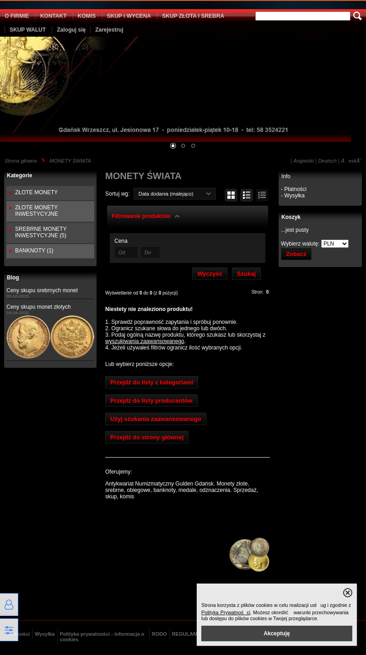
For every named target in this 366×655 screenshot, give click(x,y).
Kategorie (19, 175)
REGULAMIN (187, 634)
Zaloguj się (71, 30)
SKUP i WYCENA (129, 16)
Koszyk (291, 217)
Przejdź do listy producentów (151, 400)
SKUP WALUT (28, 30)
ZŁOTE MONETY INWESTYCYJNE (36, 210)
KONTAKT (53, 16)
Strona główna (21, 161)
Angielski (304, 161)
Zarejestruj (109, 30)
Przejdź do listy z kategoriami (151, 382)
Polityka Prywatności (225, 612)
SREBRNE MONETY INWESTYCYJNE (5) (40, 232)
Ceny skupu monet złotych (38, 307)
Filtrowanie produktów (141, 216)
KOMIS (87, 16)
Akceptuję (277, 633)
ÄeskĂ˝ (351, 161)
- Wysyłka (293, 195)
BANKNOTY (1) (34, 250)
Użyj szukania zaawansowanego (155, 418)
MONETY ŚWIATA (70, 161)
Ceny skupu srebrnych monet (42, 290)
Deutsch (327, 161)
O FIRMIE (17, 16)
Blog (13, 277)
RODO (159, 634)
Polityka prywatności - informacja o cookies (102, 636)
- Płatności (294, 189)
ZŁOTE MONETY (36, 192)
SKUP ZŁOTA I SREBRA (193, 16)
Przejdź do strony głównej (146, 437)
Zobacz (296, 254)
